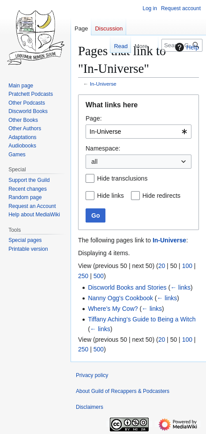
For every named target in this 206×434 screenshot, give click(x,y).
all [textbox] (94, 161)
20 (161, 265)
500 (99, 275)
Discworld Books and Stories (127, 287)
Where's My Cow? (113, 308)
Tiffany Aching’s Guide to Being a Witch (141, 319)
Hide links (110, 195)
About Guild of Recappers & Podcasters (122, 391)
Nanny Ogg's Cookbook (120, 298)
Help (186, 47)
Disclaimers (89, 407)
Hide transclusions (122, 178)
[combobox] (138, 132)
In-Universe (103, 84)
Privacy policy (92, 375)
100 (187, 265)
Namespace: (103, 148)
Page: (94, 118)
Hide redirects (161, 195)
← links (180, 287)
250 (83, 275)
